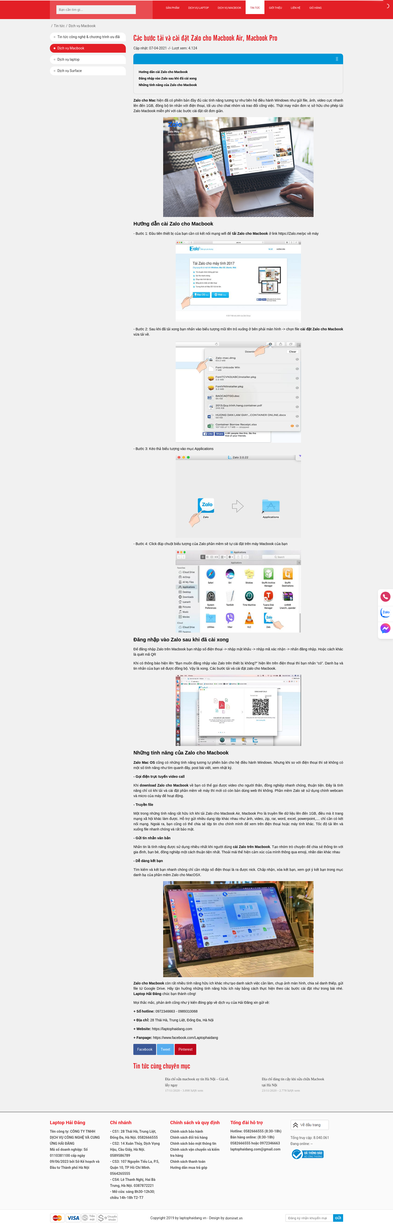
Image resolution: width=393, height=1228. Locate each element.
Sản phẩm (172, 8)
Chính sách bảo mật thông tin (193, 1143)
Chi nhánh (121, 1122)
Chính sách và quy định (195, 1122)
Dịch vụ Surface (69, 71)
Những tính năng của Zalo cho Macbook (168, 85)
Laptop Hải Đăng (147, 994)
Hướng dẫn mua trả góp (188, 1168)
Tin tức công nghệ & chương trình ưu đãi (88, 37)
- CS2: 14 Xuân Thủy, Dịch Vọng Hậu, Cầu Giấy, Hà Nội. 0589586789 (135, 1149)
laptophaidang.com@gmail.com (255, 1149)
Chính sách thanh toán (187, 1162)
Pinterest (185, 1049)
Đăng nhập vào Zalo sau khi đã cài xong (168, 78)
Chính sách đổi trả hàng (189, 1137)
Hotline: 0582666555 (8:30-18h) (255, 1131)
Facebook (144, 1049)
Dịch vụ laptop (68, 59)
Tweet (165, 1049)
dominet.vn (234, 1218)
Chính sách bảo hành (186, 1131)
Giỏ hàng (315, 8)
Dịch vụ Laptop (198, 8)
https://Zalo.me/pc (292, 234)
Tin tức (255, 8)
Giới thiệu (275, 8)
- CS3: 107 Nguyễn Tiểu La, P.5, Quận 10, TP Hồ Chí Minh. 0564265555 (134, 1168)
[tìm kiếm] (130, 9)
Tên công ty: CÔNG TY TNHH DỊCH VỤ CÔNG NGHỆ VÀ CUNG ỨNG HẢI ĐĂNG (75, 1137)
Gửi (338, 1218)
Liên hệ (296, 8)
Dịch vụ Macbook (229, 8)
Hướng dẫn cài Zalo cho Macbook (163, 72)
